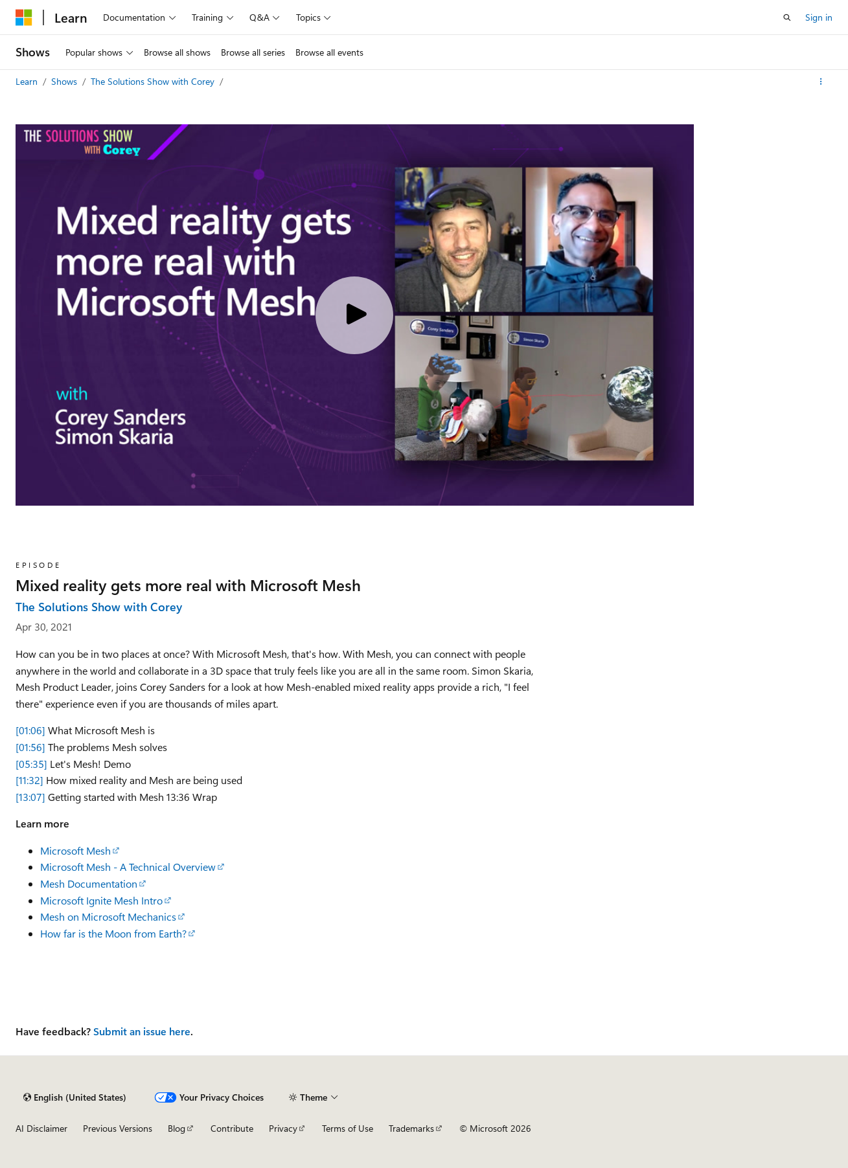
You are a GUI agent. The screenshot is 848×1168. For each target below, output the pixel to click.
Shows (65, 81)
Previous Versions (117, 1128)
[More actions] (821, 81)
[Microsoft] (24, 17)
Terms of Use (347, 1128)
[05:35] (31, 763)
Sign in (818, 17)
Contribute (232, 1128)
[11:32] (29, 780)
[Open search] (787, 17)
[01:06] (30, 730)
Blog (176, 1128)
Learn (28, 81)
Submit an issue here (141, 1031)
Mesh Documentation (88, 883)
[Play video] (354, 315)
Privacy (283, 1128)
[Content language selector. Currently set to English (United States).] (75, 1097)
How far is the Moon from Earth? (113, 933)
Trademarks (411, 1128)
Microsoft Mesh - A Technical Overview (128, 866)
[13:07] (30, 796)
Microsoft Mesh (75, 850)
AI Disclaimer (41, 1128)
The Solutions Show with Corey (154, 81)
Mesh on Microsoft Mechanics (108, 916)
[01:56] (30, 747)
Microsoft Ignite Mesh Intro (101, 900)
